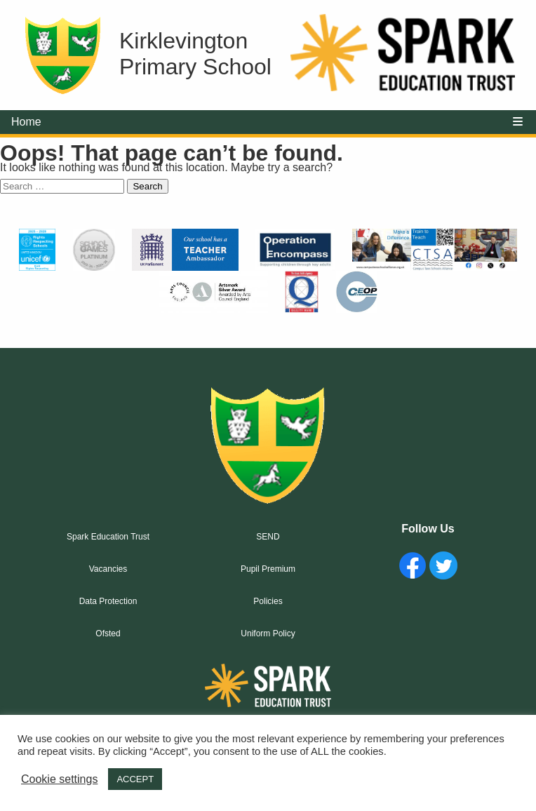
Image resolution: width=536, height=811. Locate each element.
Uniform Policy (268, 633)
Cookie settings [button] (59, 779)
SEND (267, 537)
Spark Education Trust (108, 537)
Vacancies (108, 569)
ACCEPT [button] (135, 779)
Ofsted (107, 633)
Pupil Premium (268, 569)
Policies (267, 601)
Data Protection (108, 601)
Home (26, 122)
